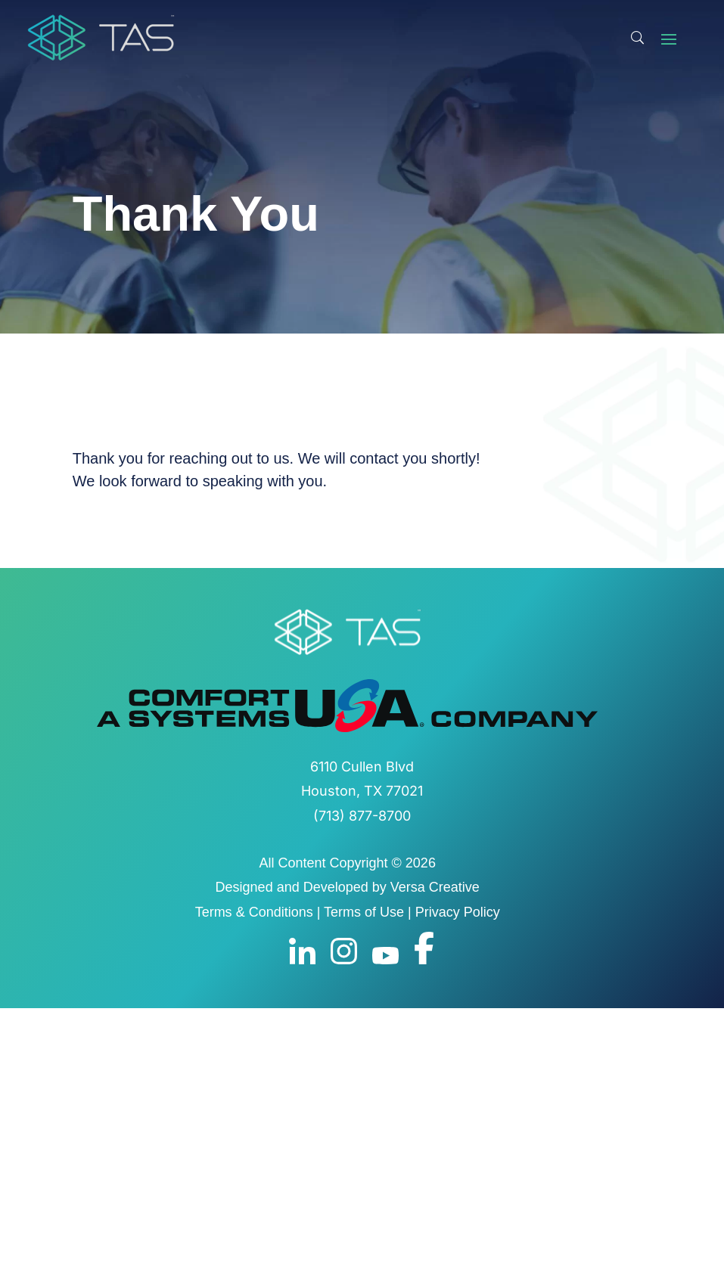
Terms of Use (364, 912)
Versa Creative (435, 887)
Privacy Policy (457, 912)
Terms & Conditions (254, 912)
